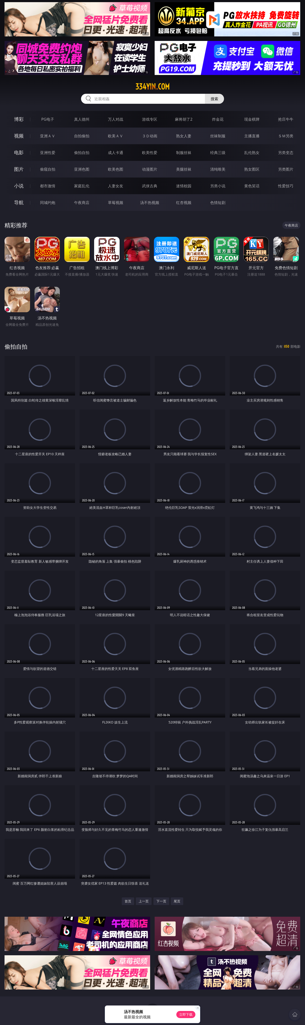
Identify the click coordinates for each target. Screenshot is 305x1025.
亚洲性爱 (47, 152)
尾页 (177, 901)
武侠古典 (149, 185)
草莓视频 (115, 202)
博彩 (19, 119)
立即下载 (186, 1014)
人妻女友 (115, 185)
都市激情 (47, 185)
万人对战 (115, 119)
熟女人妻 (183, 136)
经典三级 (217, 152)
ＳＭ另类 (285, 136)
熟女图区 (251, 169)
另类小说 (217, 185)
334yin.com (152, 86)
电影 (19, 152)
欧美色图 (115, 169)
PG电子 (47, 119)
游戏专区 (149, 119)
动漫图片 (149, 169)
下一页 (161, 901)
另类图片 (285, 169)
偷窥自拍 (47, 169)
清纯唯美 (217, 169)
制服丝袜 (183, 152)
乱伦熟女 (251, 152)
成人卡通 (115, 152)
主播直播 (251, 136)
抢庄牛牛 (285, 119)
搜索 (214, 98)
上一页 (144, 901)
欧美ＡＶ (115, 136)
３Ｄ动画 (149, 136)
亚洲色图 (81, 169)
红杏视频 (183, 202)
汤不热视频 (149, 202)
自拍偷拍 (81, 136)
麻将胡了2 (183, 119)
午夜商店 (81, 202)
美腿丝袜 (183, 169)
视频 (19, 136)
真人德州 (81, 119)
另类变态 (285, 152)
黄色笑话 (251, 185)
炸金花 (218, 119)
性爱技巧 (285, 185)
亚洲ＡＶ (47, 136)
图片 (19, 169)
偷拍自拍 (81, 152)
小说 (19, 186)
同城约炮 (47, 202)
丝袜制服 (217, 136)
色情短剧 (217, 202)
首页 (128, 901)
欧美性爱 (149, 152)
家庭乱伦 (81, 185)
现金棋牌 (251, 119)
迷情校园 (183, 185)
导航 (19, 202)
